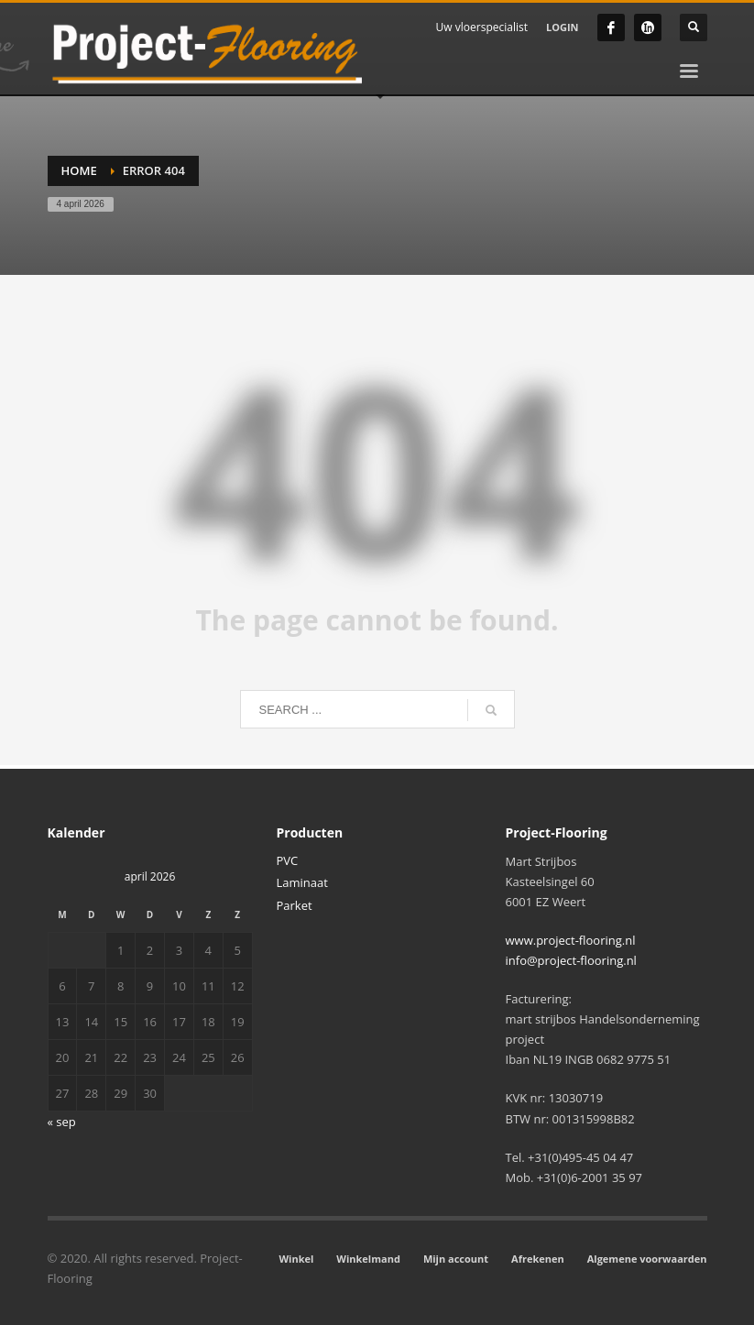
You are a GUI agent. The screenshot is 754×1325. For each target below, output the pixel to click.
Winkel (296, 1258)
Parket (294, 905)
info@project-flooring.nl (571, 960)
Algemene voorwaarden (647, 1258)
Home (79, 170)
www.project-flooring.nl (571, 940)
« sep (62, 1121)
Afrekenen (537, 1258)
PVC (288, 860)
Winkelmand (368, 1258)
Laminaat (302, 882)
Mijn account (455, 1258)
